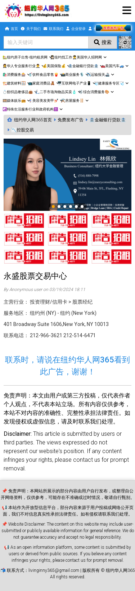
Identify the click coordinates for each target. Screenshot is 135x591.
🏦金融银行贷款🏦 (107, 119)
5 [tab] (76, 207)
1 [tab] (53, 207)
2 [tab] (59, 207)
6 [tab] (82, 207)
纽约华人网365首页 (33, 119)
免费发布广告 (71, 119)
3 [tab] (65, 207)
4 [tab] (71, 207)
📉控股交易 (22, 129)
